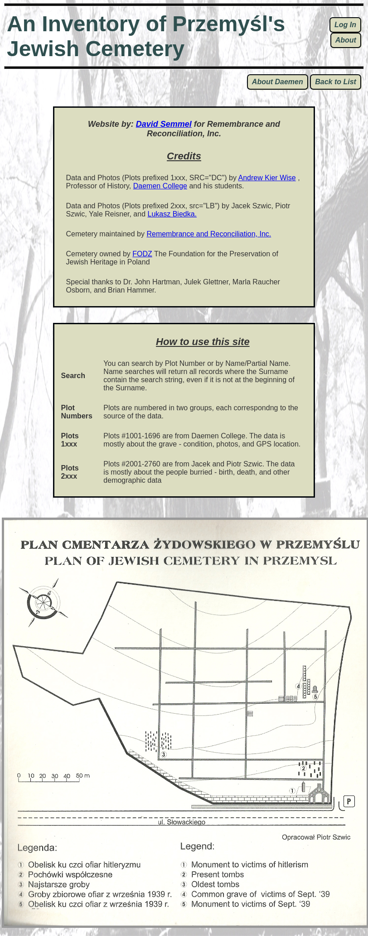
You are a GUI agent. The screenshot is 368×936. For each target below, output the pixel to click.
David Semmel (164, 124)
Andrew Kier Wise (267, 178)
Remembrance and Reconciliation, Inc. (208, 234)
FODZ (142, 254)
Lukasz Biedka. (172, 214)
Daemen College (160, 186)
